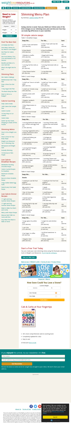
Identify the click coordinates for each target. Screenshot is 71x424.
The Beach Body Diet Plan (9, 91)
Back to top (25, 262)
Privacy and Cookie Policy (53, 412)
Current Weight (44, 285)
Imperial (41, 279)
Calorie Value (5, 118)
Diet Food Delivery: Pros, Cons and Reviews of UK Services (8, 58)
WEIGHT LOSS (34, 262)
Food (8, 8)
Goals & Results (26, 8)
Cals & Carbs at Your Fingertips (36, 307)
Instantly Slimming (6, 150)
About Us (18, 409)
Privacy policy (11, 369)
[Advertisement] (35, 388)
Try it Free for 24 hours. (49, 253)
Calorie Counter (5, 111)
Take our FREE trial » (29, 257)
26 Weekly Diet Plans (7, 45)
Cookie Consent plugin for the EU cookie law (55, 420)
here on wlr (32, 342)
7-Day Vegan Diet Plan (8, 89)
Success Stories (38, 8)
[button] (6, 26)
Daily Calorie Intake (7, 103)
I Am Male (43, 296)
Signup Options (51, 8)
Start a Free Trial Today (32, 248)
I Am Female (43, 293)
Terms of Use (45, 262)
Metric (48, 279)
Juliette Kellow (33, 18)
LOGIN (66, 2)
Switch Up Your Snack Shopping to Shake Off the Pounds (9, 122)
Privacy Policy (56, 262)
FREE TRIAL (56, 2)
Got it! (55, 417)
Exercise (15, 8)
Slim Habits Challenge (7, 77)
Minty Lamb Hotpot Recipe (9, 212)
